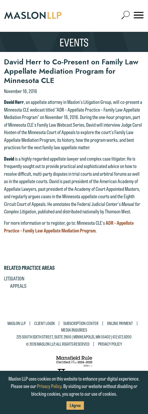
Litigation (14, 278)
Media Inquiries (74, 330)
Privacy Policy (110, 344)
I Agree (75, 405)
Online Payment (120, 323)
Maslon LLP (16, 323)
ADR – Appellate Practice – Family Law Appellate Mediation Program (69, 226)
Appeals (18, 285)
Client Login (44, 323)
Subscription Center (80, 323)
